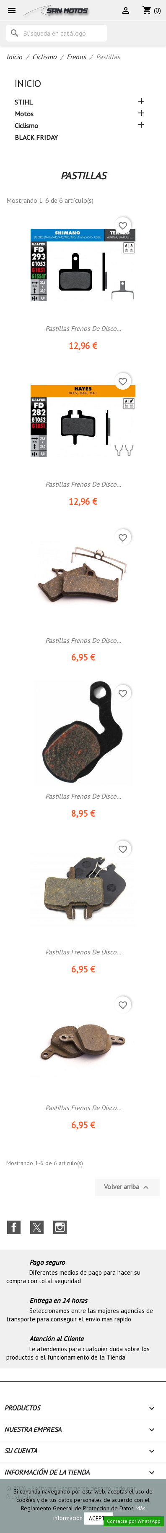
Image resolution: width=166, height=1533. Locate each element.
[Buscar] (56, 33)
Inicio (28, 83)
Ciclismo (26, 125)
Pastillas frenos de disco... (83, 640)
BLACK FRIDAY (36, 137)
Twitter (37, 1227)
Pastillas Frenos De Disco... (83, 328)
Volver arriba (127, 1187)
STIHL (24, 102)
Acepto (99, 1518)
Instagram (60, 1227)
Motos (24, 114)
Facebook (14, 1227)
